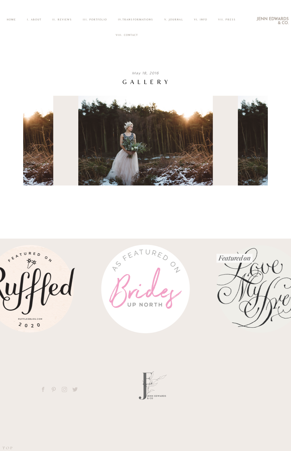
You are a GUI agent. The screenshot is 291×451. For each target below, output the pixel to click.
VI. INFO (200, 19)
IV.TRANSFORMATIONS (135, 19)
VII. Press (227, 19)
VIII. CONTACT (127, 35)
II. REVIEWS (62, 19)
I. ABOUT (34, 19)
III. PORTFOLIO (95, 19)
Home (11, 19)
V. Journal (173, 19)
